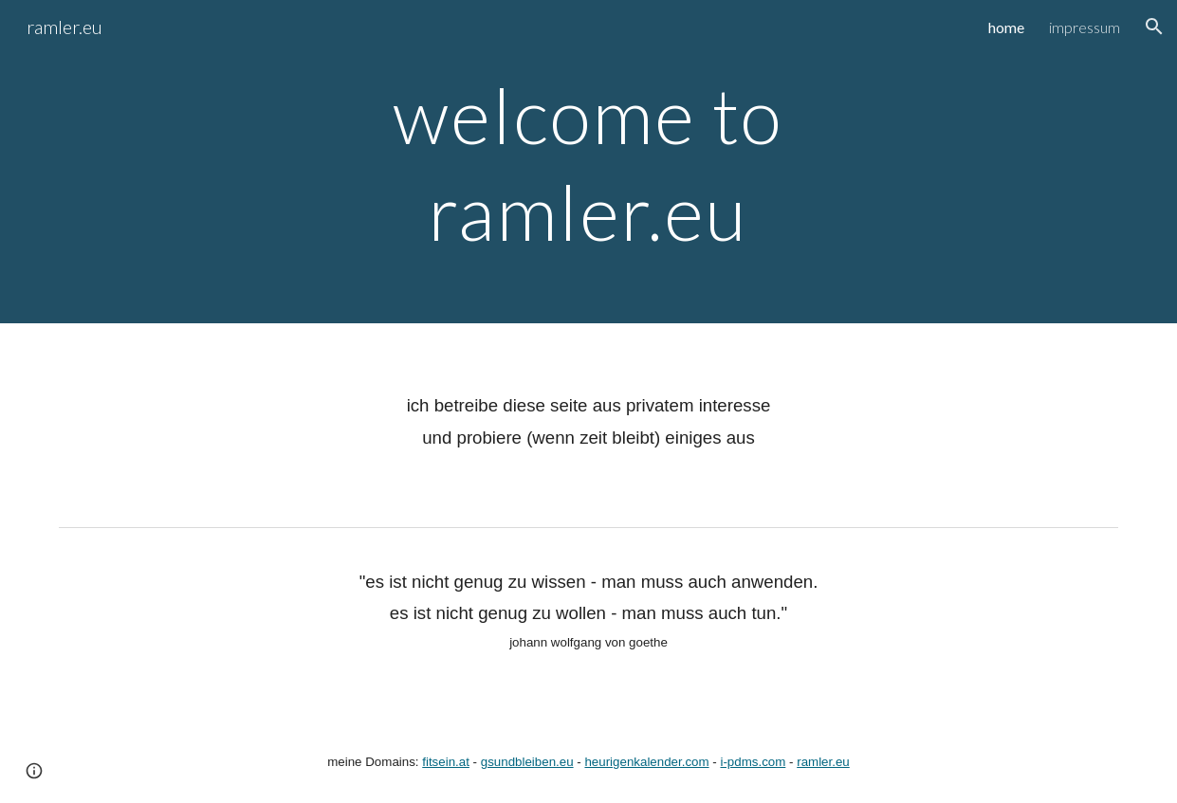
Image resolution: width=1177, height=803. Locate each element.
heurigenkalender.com (646, 762)
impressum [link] (1084, 27)
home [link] (1006, 27)
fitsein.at (445, 762)
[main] (588, 161)
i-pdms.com (752, 762)
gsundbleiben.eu (527, 762)
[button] (1154, 26)
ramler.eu (823, 762)
